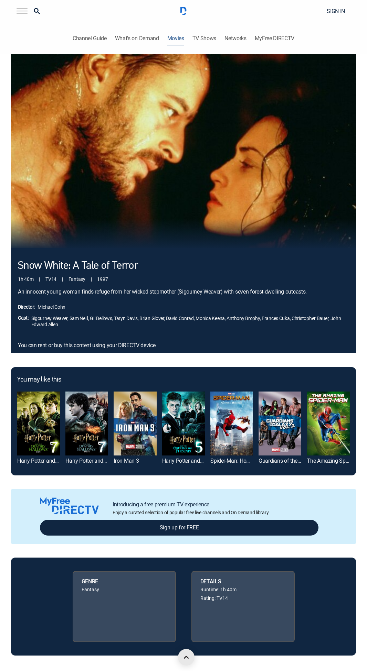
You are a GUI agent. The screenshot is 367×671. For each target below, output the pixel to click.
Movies (175, 38)
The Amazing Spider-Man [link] (336, 460)
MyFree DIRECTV (275, 38)
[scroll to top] (186, 657)
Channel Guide (90, 38)
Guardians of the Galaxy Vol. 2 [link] (294, 460)
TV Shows (204, 38)
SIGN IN (336, 11)
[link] (38, 423)
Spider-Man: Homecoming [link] (240, 460)
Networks (235, 38)
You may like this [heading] (39, 379)
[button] (22, 11)
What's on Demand (137, 38)
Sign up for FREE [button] (179, 527)
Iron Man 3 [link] (126, 460)
